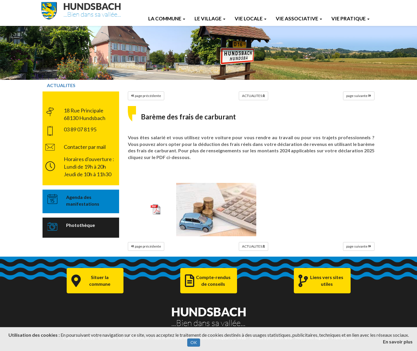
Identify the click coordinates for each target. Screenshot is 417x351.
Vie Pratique (350, 18)
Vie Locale (250, 18)
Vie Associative (299, 18)
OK (193, 342)
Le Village (210, 18)
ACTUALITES (61, 85)
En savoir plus (398, 341)
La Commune (166, 18)
